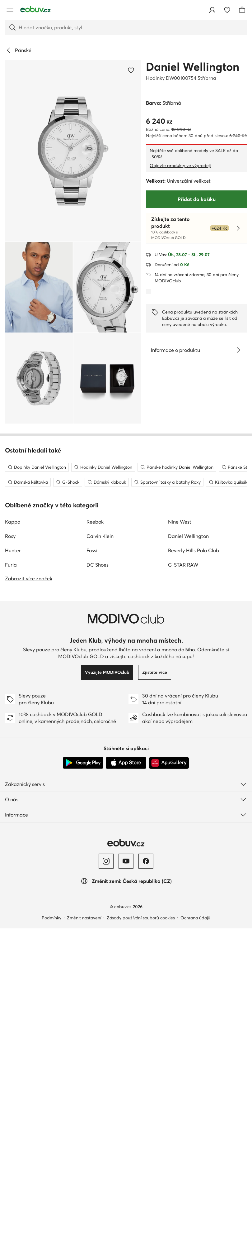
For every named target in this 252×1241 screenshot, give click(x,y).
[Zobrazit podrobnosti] (238, 350)
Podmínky (51, 1187)
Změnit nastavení (84, 1187)
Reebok (95, 791)
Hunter (13, 819)
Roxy (10, 805)
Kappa (13, 791)
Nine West (179, 791)
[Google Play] (83, 1032)
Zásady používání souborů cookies (141, 1187)
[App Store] (126, 1032)
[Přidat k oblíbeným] (131, 70)
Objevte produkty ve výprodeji (180, 165)
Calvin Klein (100, 805)
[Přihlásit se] (212, 9)
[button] (73, 151)
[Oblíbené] (227, 9)
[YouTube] (126, 1130)
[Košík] (242, 9)
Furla (11, 834)
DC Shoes (97, 834)
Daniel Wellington (192, 67)
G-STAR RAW (183, 834)
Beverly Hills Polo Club (193, 819)
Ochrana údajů (195, 1187)
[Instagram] (106, 1130)
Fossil (92, 819)
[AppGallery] (169, 1032)
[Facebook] (145, 1130)
